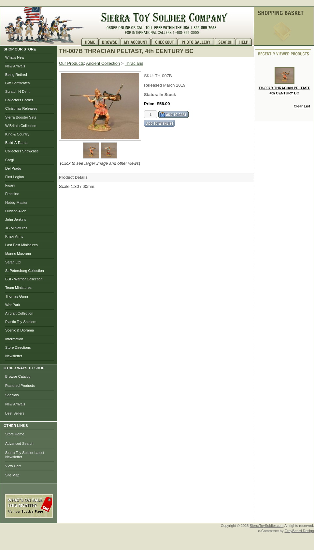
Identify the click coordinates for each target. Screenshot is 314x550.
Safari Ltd (13, 262)
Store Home (14, 434)
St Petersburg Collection (24, 271)
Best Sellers (14, 413)
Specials (12, 395)
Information (14, 339)
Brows (110, 42)
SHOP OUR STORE (20, 49)
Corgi (9, 160)
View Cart (13, 466)
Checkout (164, 42)
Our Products (71, 63)
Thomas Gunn (16, 296)
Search (225, 42)
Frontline (12, 194)
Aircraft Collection (19, 313)
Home (90, 42)
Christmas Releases (21, 108)
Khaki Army (14, 236)
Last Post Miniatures (21, 245)
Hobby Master (16, 202)
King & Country (17, 134)
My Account (136, 42)
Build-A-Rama (16, 143)
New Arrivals (15, 66)
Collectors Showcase (22, 151)
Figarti (10, 185)
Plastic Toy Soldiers (20, 322)
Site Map (12, 475)
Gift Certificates (17, 83)
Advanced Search (19, 443)
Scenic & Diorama (19, 330)
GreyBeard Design (299, 531)
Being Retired (16, 75)
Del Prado (13, 168)
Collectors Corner (19, 100)
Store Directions (18, 347)
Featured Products (20, 386)
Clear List (302, 106)
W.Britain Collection (20, 126)
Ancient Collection (103, 63)
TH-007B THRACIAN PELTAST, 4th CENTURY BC (284, 81)
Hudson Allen (15, 211)
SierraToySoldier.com (267, 526)
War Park (12, 305)
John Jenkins (15, 219)
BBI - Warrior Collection (24, 279)
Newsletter (13, 356)
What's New (14, 57)
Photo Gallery (196, 42)
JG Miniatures (16, 228)
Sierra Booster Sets (20, 117)
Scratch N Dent (17, 91)
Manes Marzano (18, 254)
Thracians (134, 63)
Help (244, 42)
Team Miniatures (18, 287)
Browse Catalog (18, 376)
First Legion (14, 177)
